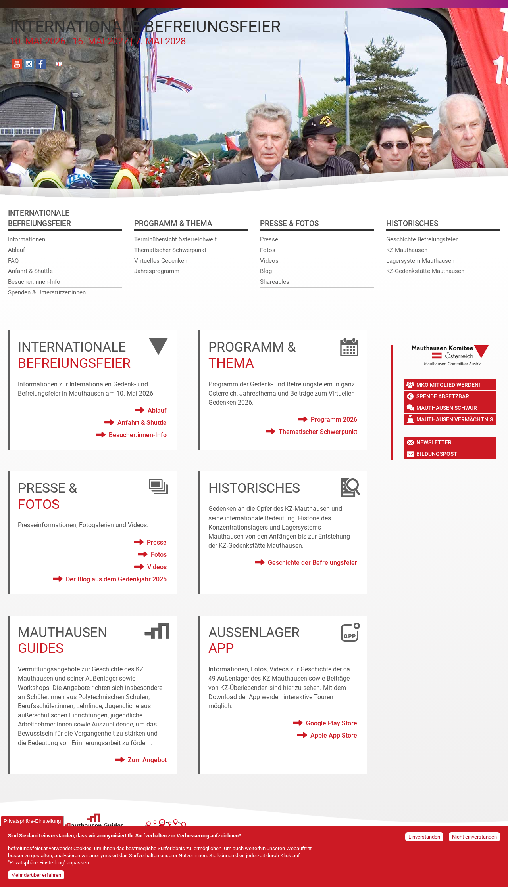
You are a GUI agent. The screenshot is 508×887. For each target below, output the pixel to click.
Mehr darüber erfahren (36, 875)
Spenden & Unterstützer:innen (47, 292)
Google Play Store (331, 723)
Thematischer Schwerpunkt (170, 250)
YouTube (17, 64)
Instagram (29, 64)
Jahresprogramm (156, 271)
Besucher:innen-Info (34, 281)
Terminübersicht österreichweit (175, 239)
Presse (269, 239)
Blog (266, 271)
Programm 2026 (334, 419)
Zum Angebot (147, 760)
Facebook (41, 64)
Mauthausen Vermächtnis (454, 419)
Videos (269, 260)
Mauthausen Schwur (446, 408)
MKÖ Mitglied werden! (448, 385)
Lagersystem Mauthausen (420, 260)
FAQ (13, 260)
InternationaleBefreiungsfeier (39, 218)
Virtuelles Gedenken (160, 260)
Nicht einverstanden (474, 837)
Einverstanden (424, 837)
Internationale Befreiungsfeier (145, 32)
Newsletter (434, 442)
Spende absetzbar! (443, 396)
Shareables (274, 281)
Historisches (412, 223)
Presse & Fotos (289, 223)
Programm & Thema (173, 223)
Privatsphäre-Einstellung (32, 821)
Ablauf (16, 250)
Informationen (26, 239)
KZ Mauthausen (406, 250)
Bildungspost (436, 454)
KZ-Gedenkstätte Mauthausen (425, 271)
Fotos (267, 250)
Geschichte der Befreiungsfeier (312, 562)
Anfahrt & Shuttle (30, 271)
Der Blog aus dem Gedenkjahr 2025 (116, 579)
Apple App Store (333, 735)
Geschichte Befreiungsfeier (422, 239)
